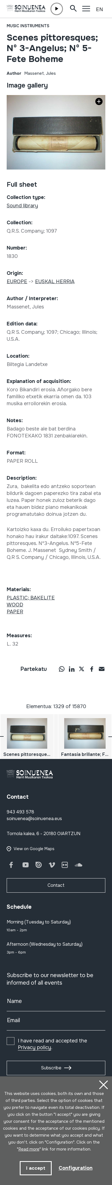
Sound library (22, 206)
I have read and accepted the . (52, 1044)
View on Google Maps (34, 848)
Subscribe (51, 1068)
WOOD (15, 605)
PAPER (15, 612)
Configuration (76, 1168)
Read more (28, 1149)
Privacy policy (34, 1047)
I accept (35, 1168)
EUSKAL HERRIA (54, 281)
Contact (56, 885)
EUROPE (17, 281)
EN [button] (99, 9)
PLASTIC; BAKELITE (31, 598)
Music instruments (28, 25)
